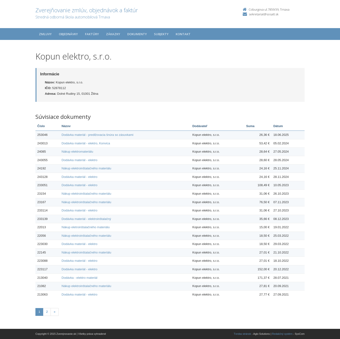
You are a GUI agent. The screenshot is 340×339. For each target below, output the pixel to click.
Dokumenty (137, 34)
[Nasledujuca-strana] (54, 312)
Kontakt (183, 34)
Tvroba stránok (242, 333)
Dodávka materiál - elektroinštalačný (86, 219)
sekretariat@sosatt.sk (263, 14)
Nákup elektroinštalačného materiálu (86, 168)
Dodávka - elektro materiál (80, 277)
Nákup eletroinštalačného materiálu (86, 227)
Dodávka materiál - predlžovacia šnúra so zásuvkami (97, 135)
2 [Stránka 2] (47, 311)
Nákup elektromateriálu (77, 151)
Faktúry (92, 34)
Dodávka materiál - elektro (80, 160)
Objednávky (68, 34)
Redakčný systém (282, 333)
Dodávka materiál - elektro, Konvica (86, 143)
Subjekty (161, 34)
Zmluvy (45, 34)
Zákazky (113, 34)
